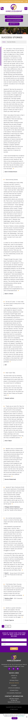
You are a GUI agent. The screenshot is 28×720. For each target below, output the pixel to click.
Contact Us (14, 23)
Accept (14, 718)
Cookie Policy (20, 716)
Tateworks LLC (16, 713)
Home (4, 42)
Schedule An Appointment (14, 20)
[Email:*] (14, 644)
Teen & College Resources (14, 16)
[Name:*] (14, 640)
